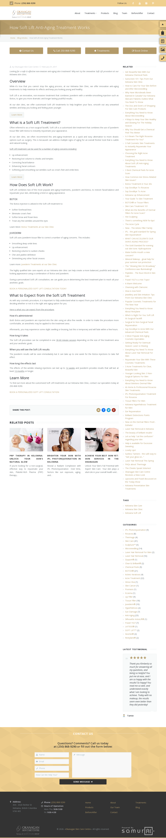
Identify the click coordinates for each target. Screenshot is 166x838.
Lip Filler (129, 596)
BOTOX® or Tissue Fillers (137, 202)
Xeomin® (129, 634)
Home (12, 38)
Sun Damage (131, 611)
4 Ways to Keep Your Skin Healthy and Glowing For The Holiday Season (140, 122)
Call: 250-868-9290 (64, 50)
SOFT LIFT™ (130, 630)
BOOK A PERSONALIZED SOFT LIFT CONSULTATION (34, 392)
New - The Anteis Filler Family (138, 228)
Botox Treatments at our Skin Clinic (37, 227)
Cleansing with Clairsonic (136, 287)
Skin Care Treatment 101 (136, 206)
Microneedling (131, 548)
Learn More (16, 114)
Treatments (101, 50)
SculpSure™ (130, 544)
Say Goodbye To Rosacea (137, 187)
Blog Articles (22, 38)
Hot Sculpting (131, 216)
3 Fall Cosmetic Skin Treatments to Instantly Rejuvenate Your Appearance (140, 146)
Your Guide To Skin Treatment (139, 198)
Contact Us (26, 50)
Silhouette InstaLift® (134, 619)
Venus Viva (130, 582)
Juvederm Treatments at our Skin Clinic (39, 264)
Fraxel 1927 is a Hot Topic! (137, 279)
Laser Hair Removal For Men (138, 552)
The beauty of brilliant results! (138, 432)
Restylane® (130, 637)
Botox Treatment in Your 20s (138, 184)
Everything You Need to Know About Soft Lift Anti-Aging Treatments (139, 163)
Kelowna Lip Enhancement (137, 195)
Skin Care (129, 541)
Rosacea (129, 533)
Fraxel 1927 (130, 622)
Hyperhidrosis (131, 608)
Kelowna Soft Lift (133, 513)
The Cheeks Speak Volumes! (138, 468)
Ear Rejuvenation (133, 411)
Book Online (140, 50)
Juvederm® (130, 604)
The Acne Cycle (132, 224)
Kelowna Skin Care (133, 505)
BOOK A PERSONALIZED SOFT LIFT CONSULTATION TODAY (38, 288)
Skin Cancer (130, 585)
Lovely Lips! (130, 450)
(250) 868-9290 (28, 3)
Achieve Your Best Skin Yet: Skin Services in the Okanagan (102, 458)
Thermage (130, 537)
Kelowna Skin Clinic (134, 509)
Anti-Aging (129, 615)
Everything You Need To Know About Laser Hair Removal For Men (139, 352)
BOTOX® (129, 571)
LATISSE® (129, 626)
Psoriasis (129, 589)
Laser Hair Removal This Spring (139, 460)
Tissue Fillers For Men (135, 400)
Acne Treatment (132, 578)
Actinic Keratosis (132, 574)
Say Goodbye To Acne (135, 191)
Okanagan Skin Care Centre (26, 67)
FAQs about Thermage (135, 464)
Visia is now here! (133, 291)
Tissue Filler (130, 600)
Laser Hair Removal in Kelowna (139, 429)
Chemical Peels (132, 567)
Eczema (128, 593)
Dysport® (129, 559)
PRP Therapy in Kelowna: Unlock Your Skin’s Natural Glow (26, 458)
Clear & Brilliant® (133, 563)
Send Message (83, 781)
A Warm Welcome (133, 283)
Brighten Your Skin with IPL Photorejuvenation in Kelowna (64, 458)
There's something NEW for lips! (140, 220)
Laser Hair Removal (134, 556)
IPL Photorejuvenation (135, 530)
